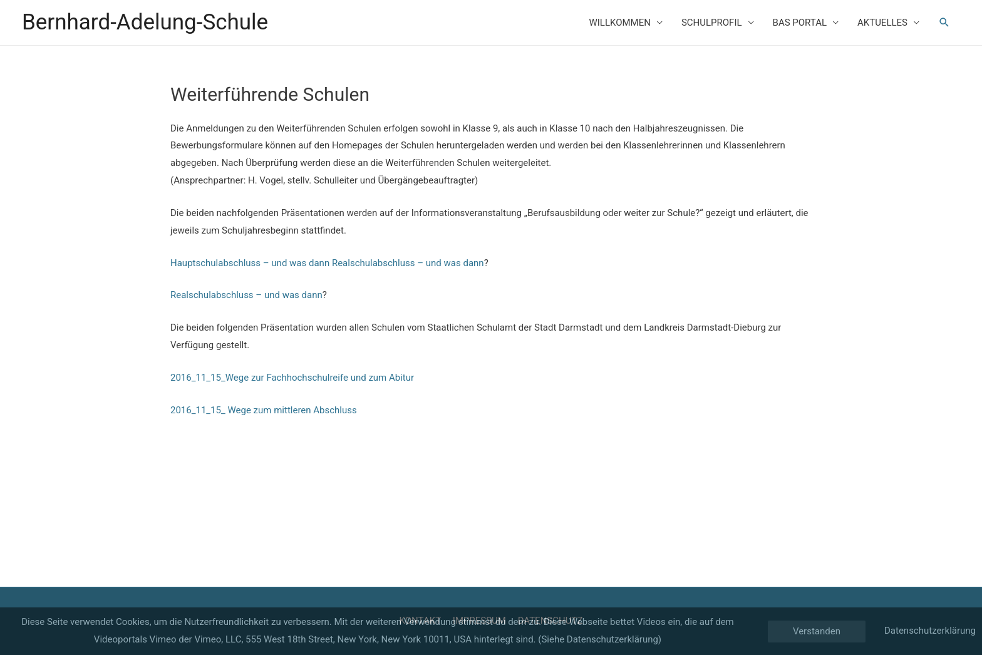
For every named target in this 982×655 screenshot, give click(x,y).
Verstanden (816, 631)
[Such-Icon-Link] (944, 22)
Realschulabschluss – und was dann (408, 263)
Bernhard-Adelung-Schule (145, 22)
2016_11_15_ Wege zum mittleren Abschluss (263, 410)
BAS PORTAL (800, 22)
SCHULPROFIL (711, 22)
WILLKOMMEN (619, 22)
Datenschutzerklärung (930, 630)
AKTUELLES (882, 22)
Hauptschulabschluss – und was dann (249, 263)
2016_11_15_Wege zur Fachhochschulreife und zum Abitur (292, 377)
